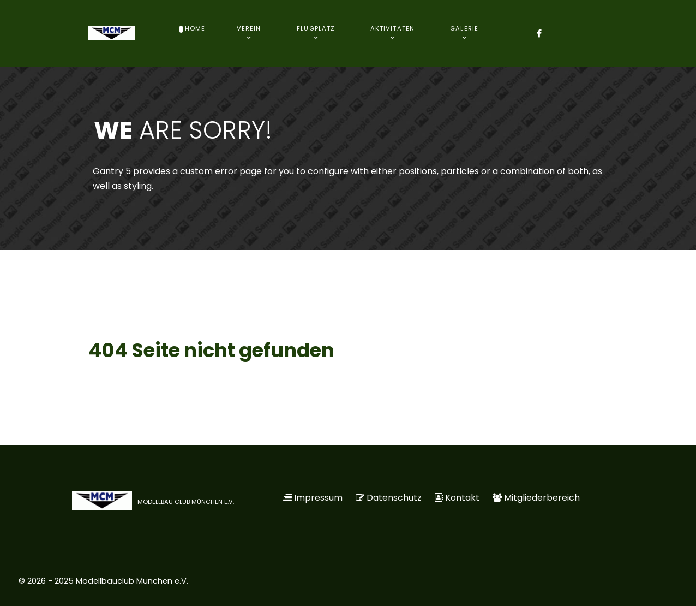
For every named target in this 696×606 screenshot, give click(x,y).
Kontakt (462, 497)
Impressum (318, 497)
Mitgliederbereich (542, 497)
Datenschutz (394, 497)
